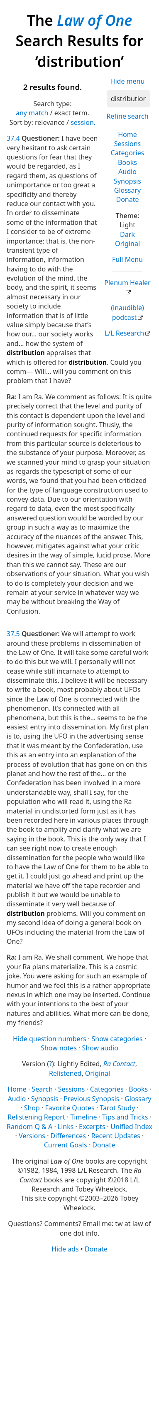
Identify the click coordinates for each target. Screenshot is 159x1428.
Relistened (65, 1073)
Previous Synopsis (91, 1098)
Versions (32, 1135)
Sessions (127, 143)
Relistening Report (36, 1117)
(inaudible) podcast (127, 312)
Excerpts (92, 1126)
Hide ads (65, 1249)
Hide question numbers (49, 1038)
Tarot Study (117, 1107)
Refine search (127, 116)
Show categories (116, 1038)
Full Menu (127, 259)
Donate (127, 199)
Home (127, 134)
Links (66, 1126)
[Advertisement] (79, 1340)
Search (42, 1089)
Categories (127, 152)
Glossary (127, 190)
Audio (127, 171)
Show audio (100, 1047)
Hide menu (127, 81)
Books (127, 162)
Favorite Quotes (69, 1107)
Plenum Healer (127, 282)
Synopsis (127, 181)
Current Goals (65, 1144)
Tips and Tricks (125, 1117)
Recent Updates (115, 1135)
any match (32, 112)
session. (83, 122)
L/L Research (124, 333)
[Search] (128, 98)
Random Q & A (29, 1126)
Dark (127, 234)
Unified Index (131, 1126)
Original (127, 243)
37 (10, 138)
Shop (32, 1107)
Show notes (59, 1047)
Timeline (83, 1117)
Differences (68, 1135)
